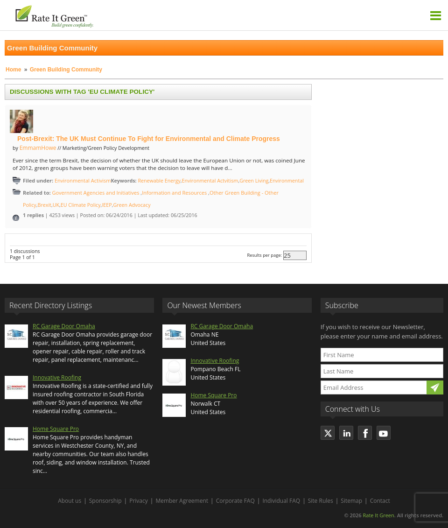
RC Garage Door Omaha (64, 326)
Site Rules (320, 501)
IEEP (107, 205)
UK (56, 205)
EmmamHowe (38, 148)
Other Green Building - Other (244, 192)
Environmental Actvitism (210, 180)
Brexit (44, 205)
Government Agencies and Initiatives (96, 192)
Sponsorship (105, 501)
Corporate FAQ (235, 501)
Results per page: (264, 256)
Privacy (138, 501)
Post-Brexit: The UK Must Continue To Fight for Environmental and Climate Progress (148, 138)
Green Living (253, 180)
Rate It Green (378, 515)
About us (69, 501)
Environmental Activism (83, 180)
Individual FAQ (281, 501)
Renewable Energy (159, 180)
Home (13, 69)
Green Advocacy (131, 205)
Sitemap (351, 501)
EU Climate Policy (81, 205)
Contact (380, 501)
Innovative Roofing (57, 377)
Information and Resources (175, 192)
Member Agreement (181, 501)
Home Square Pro (56, 429)
